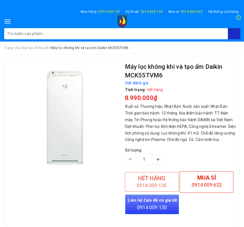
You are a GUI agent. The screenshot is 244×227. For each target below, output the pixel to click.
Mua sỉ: (185, 12)
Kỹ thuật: (144, 12)
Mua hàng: (100, 12)
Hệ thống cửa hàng (223, 12)
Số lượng (133, 150)
